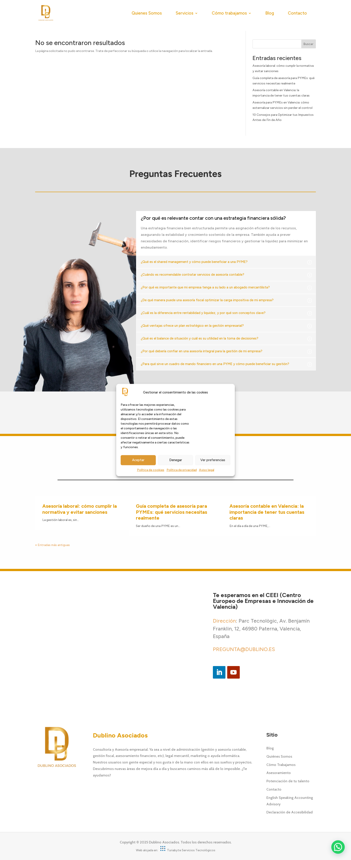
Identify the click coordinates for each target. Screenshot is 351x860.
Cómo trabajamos (229, 13)
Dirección (224, 621)
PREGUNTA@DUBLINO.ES (244, 649)
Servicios (184, 13)
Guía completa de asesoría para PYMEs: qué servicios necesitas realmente (171, 512)
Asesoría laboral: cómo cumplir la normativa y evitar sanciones (79, 509)
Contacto (297, 13)
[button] (338, 847)
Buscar (308, 44)
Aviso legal (206, 470)
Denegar (175, 460)
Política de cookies (150, 470)
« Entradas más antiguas (52, 545)
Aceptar (138, 460)
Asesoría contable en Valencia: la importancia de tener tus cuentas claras (266, 512)
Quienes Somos (147, 13)
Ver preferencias (212, 460)
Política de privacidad (182, 470)
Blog (269, 13)
